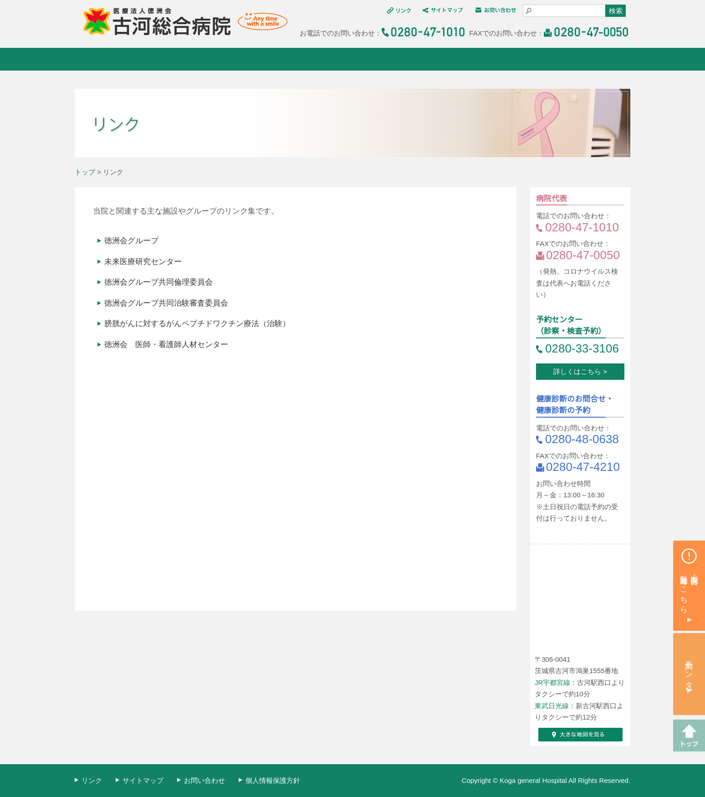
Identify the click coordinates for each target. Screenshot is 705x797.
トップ (85, 172)
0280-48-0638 (582, 439)
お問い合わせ (204, 780)
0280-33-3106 (582, 348)
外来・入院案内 (214, 59)
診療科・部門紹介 (307, 59)
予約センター (689, 670)
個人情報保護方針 (272, 780)
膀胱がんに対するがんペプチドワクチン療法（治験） (197, 323)
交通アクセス (491, 59)
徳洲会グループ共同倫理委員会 (158, 282)
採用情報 (584, 59)
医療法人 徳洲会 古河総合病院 (181, 22)
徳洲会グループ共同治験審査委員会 (166, 303)
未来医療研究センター (143, 261)
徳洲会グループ (131, 240)
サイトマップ (143, 780)
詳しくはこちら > (580, 371)
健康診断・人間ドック (399, 59)
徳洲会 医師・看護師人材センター (166, 344)
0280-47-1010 (582, 227)
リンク (92, 780)
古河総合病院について (121, 59)
